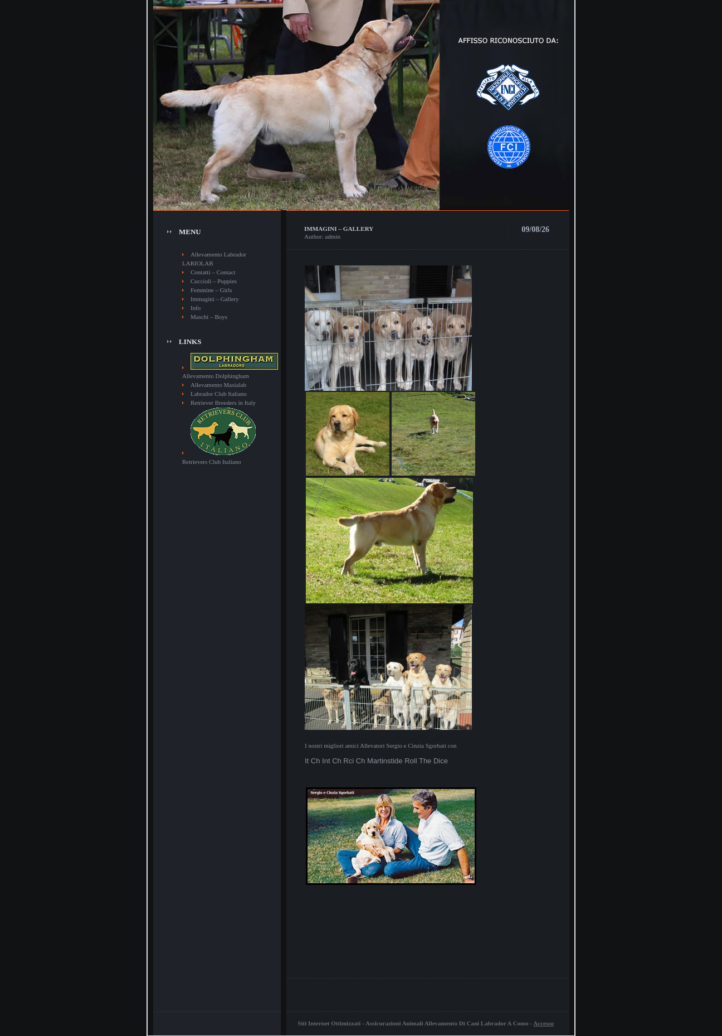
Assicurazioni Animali (394, 1023)
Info (196, 307)
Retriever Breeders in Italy (223, 402)
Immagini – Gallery (215, 299)
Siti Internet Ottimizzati (328, 1023)
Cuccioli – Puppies (214, 281)
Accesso (543, 1023)
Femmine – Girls (211, 290)
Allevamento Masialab (218, 384)
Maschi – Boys (209, 316)
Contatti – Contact (213, 272)
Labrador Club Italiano (219, 393)
